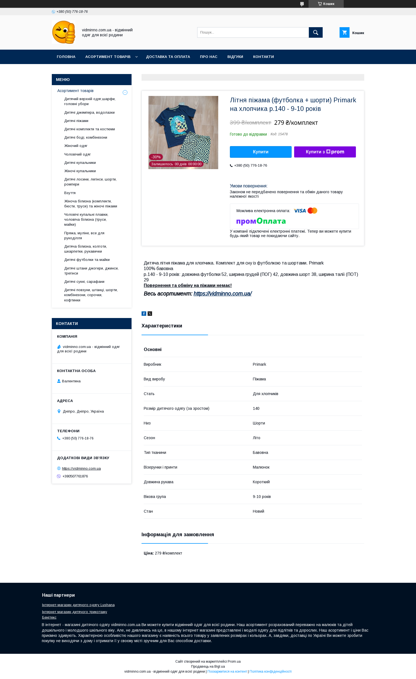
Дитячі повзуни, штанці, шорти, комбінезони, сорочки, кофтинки (91, 295)
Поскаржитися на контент (227, 671)
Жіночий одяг (76, 146)
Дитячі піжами (76, 121)
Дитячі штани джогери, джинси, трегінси (91, 270)
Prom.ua (234, 661)
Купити (261, 151)
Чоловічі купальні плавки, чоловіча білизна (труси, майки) (86, 219)
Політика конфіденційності (271, 671)
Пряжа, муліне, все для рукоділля (84, 235)
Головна (66, 57)
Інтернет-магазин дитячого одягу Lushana (78, 605)
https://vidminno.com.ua (81, 468)
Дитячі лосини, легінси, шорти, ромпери (90, 181)
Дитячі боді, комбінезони (85, 137)
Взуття (70, 193)
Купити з (325, 151)
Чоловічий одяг (77, 154)
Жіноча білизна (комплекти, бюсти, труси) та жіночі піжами (90, 203)
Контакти (263, 57)
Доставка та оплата (168, 57)
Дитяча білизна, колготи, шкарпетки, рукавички (85, 248)
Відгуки (235, 57)
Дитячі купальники (80, 163)
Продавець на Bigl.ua (208, 666)
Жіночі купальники (80, 171)
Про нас (208, 57)
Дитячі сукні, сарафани (84, 281)
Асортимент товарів (107, 57)
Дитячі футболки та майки (87, 260)
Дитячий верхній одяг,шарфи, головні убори (89, 101)
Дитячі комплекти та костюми (89, 129)
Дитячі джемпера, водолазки (89, 112)
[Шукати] (316, 32)
